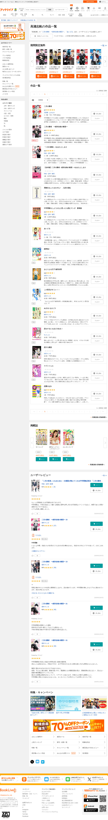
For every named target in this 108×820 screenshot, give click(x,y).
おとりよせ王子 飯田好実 (53, 269)
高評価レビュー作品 (8, 91)
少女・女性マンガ (23, 14)
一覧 (104, 45)
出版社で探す (6, 142)
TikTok (24, 812)
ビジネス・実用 (8, 116)
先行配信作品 (6, 78)
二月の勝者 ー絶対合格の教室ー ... (41, 68)
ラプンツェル (48, 366)
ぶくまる (5, 94)
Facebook (25, 816)
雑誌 (5, 118)
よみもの (52, 112)
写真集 (6, 121)
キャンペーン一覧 (7, 84)
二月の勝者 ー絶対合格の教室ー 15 (54, 520)
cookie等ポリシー (67, 805)
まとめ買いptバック (8, 69)
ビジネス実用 (71, 14)
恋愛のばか (48, 386)
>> (103, 94)
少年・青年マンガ (14, 14)
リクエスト (45, 809)
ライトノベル (8, 111)
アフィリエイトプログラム (50, 812)
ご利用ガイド (104, 15)
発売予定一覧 (6, 46)
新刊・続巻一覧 (7, 49)
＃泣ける (34, 593)
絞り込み (21, 9)
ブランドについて (67, 794)
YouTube (25, 814)
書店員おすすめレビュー (9, 89)
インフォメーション (48, 805)
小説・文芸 (61, 15)
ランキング (25, 798)
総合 (4, 15)
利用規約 (64, 798)
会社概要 (64, 791)
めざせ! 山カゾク (50, 308)
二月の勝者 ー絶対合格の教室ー (53, 32)
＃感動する (35, 551)
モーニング (39, 447)
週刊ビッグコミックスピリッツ (54, 448)
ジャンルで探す (7, 129)
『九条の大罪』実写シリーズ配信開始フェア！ (42, 714)
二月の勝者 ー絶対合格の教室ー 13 (54, 562)
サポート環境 (46, 800)
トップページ (26, 791)
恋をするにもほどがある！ (53, 329)
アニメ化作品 (6, 55)
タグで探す (5, 132)
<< (34, 94)
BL (33, 15)
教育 (53, 153)
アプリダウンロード (48, 796)
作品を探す (45, 794)
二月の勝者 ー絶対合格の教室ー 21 (54, 604)
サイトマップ (66, 807)
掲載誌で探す (6, 139)
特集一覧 (5, 81)
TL (42, 15)
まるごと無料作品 (7, 64)
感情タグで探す (7, 144)
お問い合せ (45, 807)
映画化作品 (5, 60)
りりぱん (38, 535)
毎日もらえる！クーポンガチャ (11, 71)
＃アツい (42, 551)
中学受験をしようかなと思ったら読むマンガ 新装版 (63, 208)
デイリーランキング (8, 52)
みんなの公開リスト (10, 86)
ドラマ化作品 (6, 58)
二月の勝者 (48, 106)
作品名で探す (6, 134)
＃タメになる (42, 593)
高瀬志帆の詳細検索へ (99, 417)
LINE (23, 805)
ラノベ (52, 15)
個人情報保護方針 (67, 800)
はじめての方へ (95, 15)
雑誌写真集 (80, 14)
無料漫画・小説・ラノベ (29, 794)
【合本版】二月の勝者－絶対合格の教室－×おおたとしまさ (65, 167)
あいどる (70, 32)
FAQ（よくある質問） (48, 803)
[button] (41, 76)
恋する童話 (48, 347)
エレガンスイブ (68, 447)
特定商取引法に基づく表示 (70, 803)
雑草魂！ (47, 249)
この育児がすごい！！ (52, 290)
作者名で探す (6, 137)
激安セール (5, 66)
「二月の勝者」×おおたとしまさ (55, 147)
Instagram (25, 809)
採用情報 (64, 796)
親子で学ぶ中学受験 (62, 713)
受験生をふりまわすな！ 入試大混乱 (57, 188)
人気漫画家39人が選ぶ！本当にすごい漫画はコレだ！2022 (94, 714)
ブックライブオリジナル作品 (11, 75)
